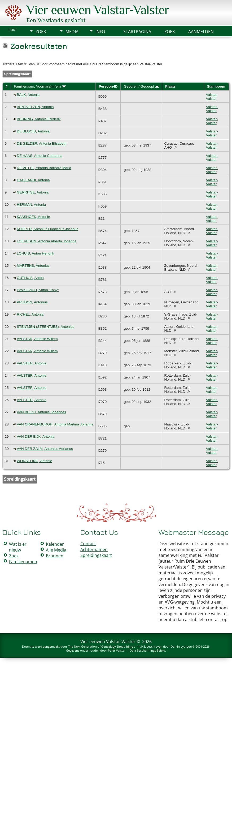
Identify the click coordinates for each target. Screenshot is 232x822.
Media (71, 32)
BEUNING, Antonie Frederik (38, 119)
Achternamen (94, 549)
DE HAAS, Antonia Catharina (39, 156)
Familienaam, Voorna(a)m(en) (40, 86)
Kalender (55, 544)
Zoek (41, 32)
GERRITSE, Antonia (33, 192)
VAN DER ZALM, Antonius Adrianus (45, 449)
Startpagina (137, 32)
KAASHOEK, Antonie (33, 217)
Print (12, 30)
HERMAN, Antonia (31, 204)
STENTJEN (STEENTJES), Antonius (45, 327)
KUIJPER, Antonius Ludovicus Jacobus (47, 229)
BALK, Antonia (28, 95)
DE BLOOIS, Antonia (33, 131)
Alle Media (56, 550)
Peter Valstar (117, 650)
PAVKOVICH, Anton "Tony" (38, 290)
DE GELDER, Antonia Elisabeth (41, 143)
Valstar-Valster (212, 97)
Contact (88, 543)
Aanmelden (201, 32)
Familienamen (23, 562)
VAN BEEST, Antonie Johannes (41, 412)
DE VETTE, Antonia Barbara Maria (44, 168)
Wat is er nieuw (18, 547)
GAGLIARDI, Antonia (33, 180)
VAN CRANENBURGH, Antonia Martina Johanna (55, 424)
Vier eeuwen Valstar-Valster (98, 10)
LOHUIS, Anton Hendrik (35, 253)
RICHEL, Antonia (30, 314)
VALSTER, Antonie (31, 363)
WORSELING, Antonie (34, 461)
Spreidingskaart (17, 74)
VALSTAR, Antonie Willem (37, 339)
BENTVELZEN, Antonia (35, 107)
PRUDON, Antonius (32, 302)
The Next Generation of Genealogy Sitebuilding (100, 646)
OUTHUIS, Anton (30, 278)
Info (100, 32)
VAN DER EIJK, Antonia (35, 436)
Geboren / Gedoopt (141, 86)
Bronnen (54, 556)
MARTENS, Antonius (33, 266)
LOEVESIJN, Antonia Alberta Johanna (46, 241)
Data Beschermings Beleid (147, 650)
